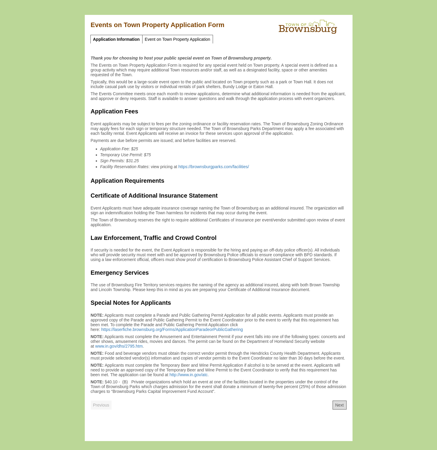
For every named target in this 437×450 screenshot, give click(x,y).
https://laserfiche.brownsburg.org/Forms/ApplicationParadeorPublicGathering (172, 329)
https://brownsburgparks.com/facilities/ (213, 166)
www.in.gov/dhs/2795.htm (119, 346)
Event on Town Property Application (177, 39)
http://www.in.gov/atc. (189, 374)
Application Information (116, 39)
